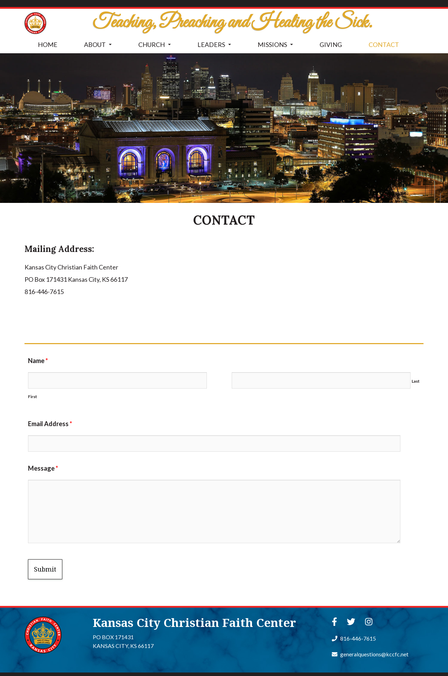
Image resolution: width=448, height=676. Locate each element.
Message (43, 468)
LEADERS (215, 47)
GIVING (331, 44)
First (32, 396)
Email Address (50, 424)
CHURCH (156, 47)
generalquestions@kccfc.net (370, 654)
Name (38, 360)
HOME (47, 44)
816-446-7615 (354, 638)
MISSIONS (277, 47)
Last (416, 381)
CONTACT (384, 44)
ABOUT (99, 47)
